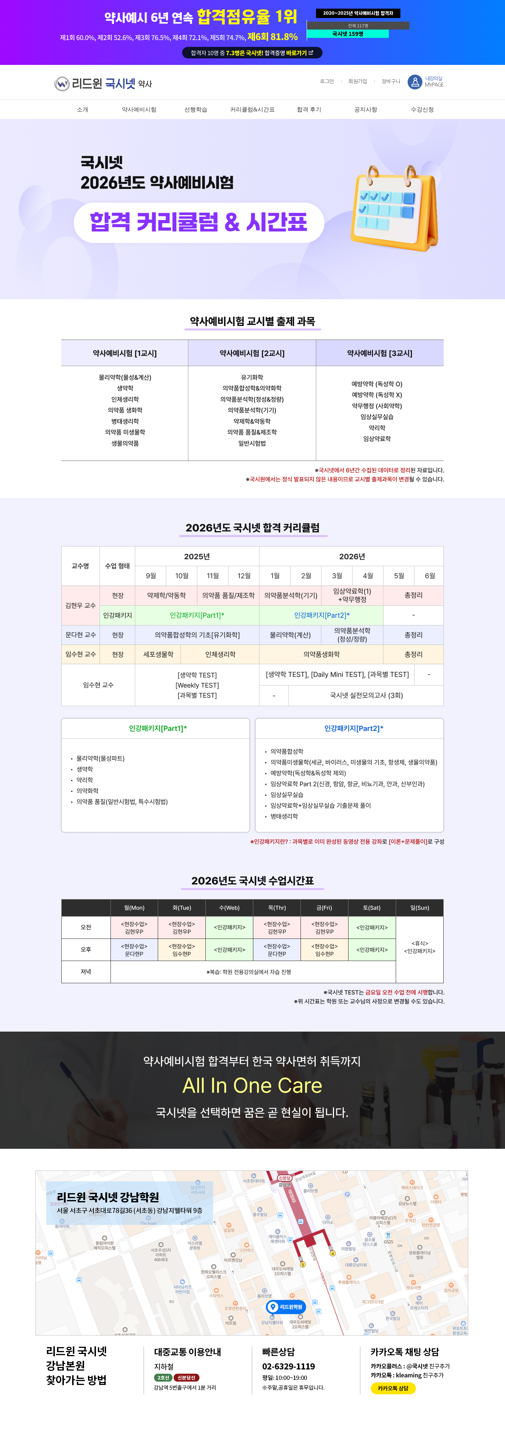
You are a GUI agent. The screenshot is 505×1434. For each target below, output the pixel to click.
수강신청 (422, 109)
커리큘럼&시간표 (252, 109)
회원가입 (357, 81)
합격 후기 (309, 109)
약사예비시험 (139, 109)
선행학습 (195, 109)
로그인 (327, 81)
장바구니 (391, 81)
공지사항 (365, 109)
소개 (82, 109)
